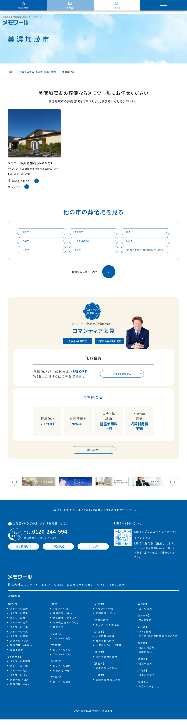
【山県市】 (56, 668)
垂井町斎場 (145, 616)
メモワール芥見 (19, 639)
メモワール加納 (19, 643)
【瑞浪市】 (141, 666)
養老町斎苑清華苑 (106, 675)
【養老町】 (99, 671)
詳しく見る (18, 186)
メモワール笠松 (62, 657)
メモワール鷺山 (19, 620)
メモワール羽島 (62, 689)
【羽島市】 (56, 684)
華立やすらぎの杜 (149, 694)
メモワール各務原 (20, 668)
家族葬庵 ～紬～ (20, 691)
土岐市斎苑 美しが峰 (108, 687)
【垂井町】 (141, 611)
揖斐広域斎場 (147, 655)
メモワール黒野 (19, 616)
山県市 (130, 242)
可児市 (78, 252)
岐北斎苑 (58, 634)
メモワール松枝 (62, 662)
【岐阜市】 (13, 611)
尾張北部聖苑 (147, 682)
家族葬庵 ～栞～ (63, 620)
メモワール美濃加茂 (107, 632)
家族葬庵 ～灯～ (105, 620)
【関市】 (55, 611)
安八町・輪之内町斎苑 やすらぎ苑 (158, 643)
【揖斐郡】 (141, 650)
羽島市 (27, 252)
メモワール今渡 (105, 616)
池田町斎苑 (145, 659)
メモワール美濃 (62, 646)
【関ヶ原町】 (143, 623)
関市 (129, 232)
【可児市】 (99, 611)
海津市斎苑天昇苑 (106, 664)
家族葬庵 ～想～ (20, 648)
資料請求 (116, 5)
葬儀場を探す (23, 5)
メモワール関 (60, 616)
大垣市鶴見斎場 (105, 648)
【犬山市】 (141, 677)
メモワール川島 (19, 682)
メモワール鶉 (17, 625)
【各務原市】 (15, 664)
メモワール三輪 (19, 634)
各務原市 (80, 232)
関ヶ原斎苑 (145, 627)
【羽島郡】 (56, 652)
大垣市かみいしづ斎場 (109, 652)
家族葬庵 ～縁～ (63, 677)
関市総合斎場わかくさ (66, 629)
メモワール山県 (62, 673)
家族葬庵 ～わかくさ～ (66, 625)
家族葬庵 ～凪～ (20, 687)
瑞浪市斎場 (145, 671)
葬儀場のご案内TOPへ (93, 278)
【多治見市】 (143, 689)
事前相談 (70, 5)
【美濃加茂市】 (101, 627)
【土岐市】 (99, 682)
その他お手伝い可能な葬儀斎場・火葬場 (144, 253)
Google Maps (23, 181)
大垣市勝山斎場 (105, 643)
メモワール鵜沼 (19, 677)
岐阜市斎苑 (17, 657)
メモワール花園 (19, 673)
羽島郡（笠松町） (83, 242)
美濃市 (27, 242)
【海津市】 (99, 659)
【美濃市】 (56, 641)
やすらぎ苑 (145, 639)
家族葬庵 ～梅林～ (21, 652)
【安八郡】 (141, 634)
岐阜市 (27, 232)
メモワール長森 (19, 629)
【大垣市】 (99, 639)
